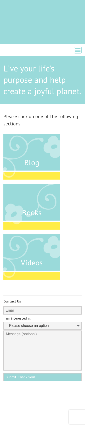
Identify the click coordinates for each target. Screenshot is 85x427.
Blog (31, 162)
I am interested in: (17, 318)
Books (31, 212)
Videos (32, 262)
